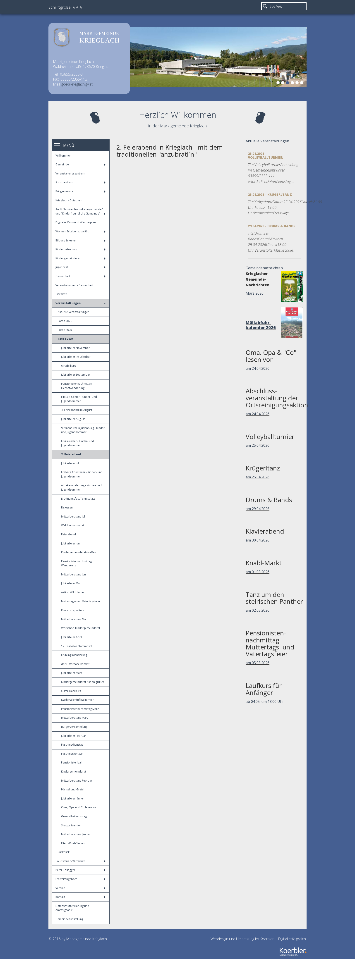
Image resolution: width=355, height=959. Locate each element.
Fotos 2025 (65, 330)
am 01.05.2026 (257, 571)
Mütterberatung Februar (76, 780)
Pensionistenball (71, 762)
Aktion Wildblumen (73, 592)
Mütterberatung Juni (73, 574)
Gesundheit (80, 276)
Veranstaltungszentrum (70, 173)
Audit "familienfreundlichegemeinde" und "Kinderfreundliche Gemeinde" (80, 211)
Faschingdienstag (72, 745)
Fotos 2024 (65, 339)
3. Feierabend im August (76, 410)
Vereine (80, 888)
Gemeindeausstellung (69, 919)
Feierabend (68, 534)
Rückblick (64, 852)
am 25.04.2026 (257, 445)
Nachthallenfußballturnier (77, 700)
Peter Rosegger (80, 870)
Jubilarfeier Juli (70, 463)
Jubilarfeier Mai (70, 583)
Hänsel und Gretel (72, 789)
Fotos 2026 (65, 321)
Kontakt (80, 897)
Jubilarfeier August (73, 419)
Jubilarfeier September (75, 375)
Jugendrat (80, 267)
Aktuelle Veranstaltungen (73, 312)
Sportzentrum (80, 182)
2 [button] (283, 83)
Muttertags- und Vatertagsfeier (80, 601)
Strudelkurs (68, 366)
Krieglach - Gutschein (68, 200)
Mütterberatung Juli (73, 516)
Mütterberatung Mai (73, 619)
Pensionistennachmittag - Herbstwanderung (77, 386)
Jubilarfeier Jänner (72, 798)
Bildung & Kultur (80, 240)
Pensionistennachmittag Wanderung (76, 563)
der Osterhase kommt (75, 664)
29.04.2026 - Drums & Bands (271, 226)
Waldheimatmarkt (72, 525)
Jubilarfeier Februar (73, 736)
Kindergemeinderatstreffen (78, 552)
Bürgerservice (80, 191)
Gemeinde (80, 164)
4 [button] (293, 83)
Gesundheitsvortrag (74, 816)
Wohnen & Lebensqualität (80, 231)
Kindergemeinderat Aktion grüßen (83, 682)
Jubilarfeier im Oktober (76, 357)
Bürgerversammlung (74, 727)
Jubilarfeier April (71, 637)
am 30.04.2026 (257, 540)
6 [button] (302, 83)
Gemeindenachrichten (264, 267)
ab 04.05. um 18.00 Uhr (265, 701)
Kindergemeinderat (80, 258)
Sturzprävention (71, 825)
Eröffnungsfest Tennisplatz (78, 499)
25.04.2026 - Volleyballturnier (265, 155)
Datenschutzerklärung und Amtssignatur (72, 908)
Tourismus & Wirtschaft (80, 861)
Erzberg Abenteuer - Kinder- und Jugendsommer (82, 474)
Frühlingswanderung (74, 655)
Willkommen (63, 155)
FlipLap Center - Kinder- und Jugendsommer (79, 399)
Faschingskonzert (72, 754)
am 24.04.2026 (257, 368)
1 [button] (278, 83)
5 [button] (297, 83)
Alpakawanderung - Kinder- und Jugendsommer (81, 487)
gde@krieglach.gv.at (77, 84)
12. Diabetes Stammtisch (77, 646)
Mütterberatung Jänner (75, 834)
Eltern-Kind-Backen (73, 843)
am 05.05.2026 (257, 662)
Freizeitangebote (80, 879)
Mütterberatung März (74, 718)
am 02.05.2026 (257, 610)
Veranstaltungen (80, 303)
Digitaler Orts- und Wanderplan (75, 222)
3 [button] (288, 83)
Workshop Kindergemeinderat (80, 628)
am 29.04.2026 (257, 508)
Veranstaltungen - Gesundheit (74, 285)
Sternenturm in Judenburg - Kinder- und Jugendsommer (83, 430)
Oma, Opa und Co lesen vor (79, 807)
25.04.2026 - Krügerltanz (270, 194)
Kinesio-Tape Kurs (72, 610)
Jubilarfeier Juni (70, 543)
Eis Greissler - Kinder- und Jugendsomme (77, 443)
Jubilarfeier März (71, 673)
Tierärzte (61, 294)
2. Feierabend (71, 454)
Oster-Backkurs (71, 691)
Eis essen (67, 507)
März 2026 (255, 293)
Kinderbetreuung (80, 249)
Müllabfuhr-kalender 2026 (261, 325)
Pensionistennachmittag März (80, 709)
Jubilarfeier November (75, 348)
